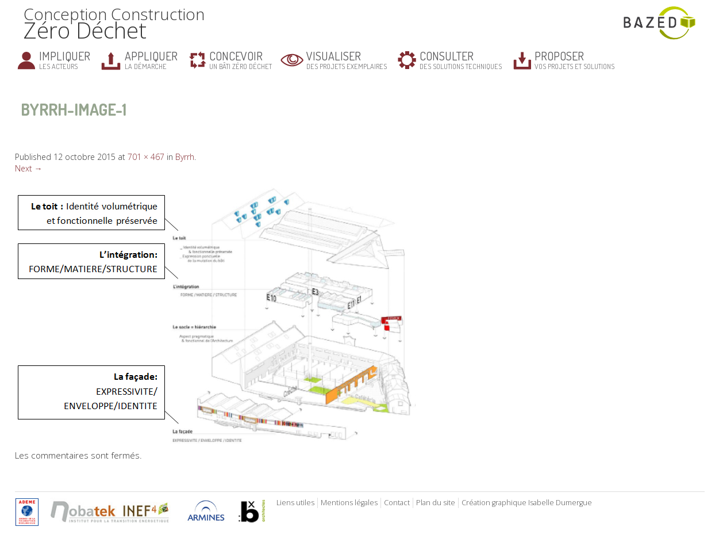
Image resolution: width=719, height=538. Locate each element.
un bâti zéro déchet (240, 59)
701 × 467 (146, 156)
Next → (29, 168)
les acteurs (64, 59)
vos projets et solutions (574, 59)
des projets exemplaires (346, 59)
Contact (397, 503)
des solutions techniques (461, 59)
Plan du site (435, 503)
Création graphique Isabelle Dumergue (527, 503)
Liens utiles (295, 503)
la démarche (151, 59)
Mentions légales (349, 503)
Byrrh (184, 156)
